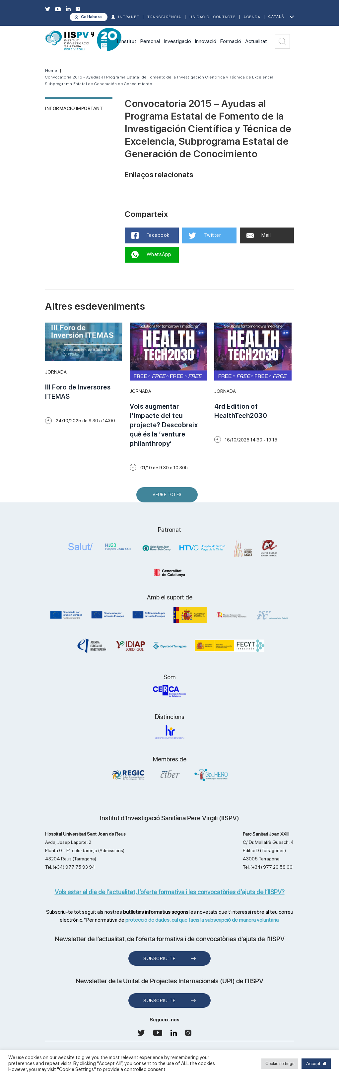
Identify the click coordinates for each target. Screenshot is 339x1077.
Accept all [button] (316, 1063)
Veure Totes (168, 497)
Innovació (205, 41)
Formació (230, 41)
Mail (258, 235)
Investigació (177, 41)
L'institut (126, 41)
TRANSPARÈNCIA (164, 17)
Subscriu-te (159, 958)
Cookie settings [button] (279, 1063)
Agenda (251, 17)
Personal (150, 41)
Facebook (150, 235)
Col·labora (91, 17)
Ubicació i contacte (212, 17)
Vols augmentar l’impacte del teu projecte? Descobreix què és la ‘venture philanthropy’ (164, 424)
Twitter (205, 235)
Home (51, 70)
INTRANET (128, 17)
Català (276, 17)
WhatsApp (151, 254)
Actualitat (256, 41)
